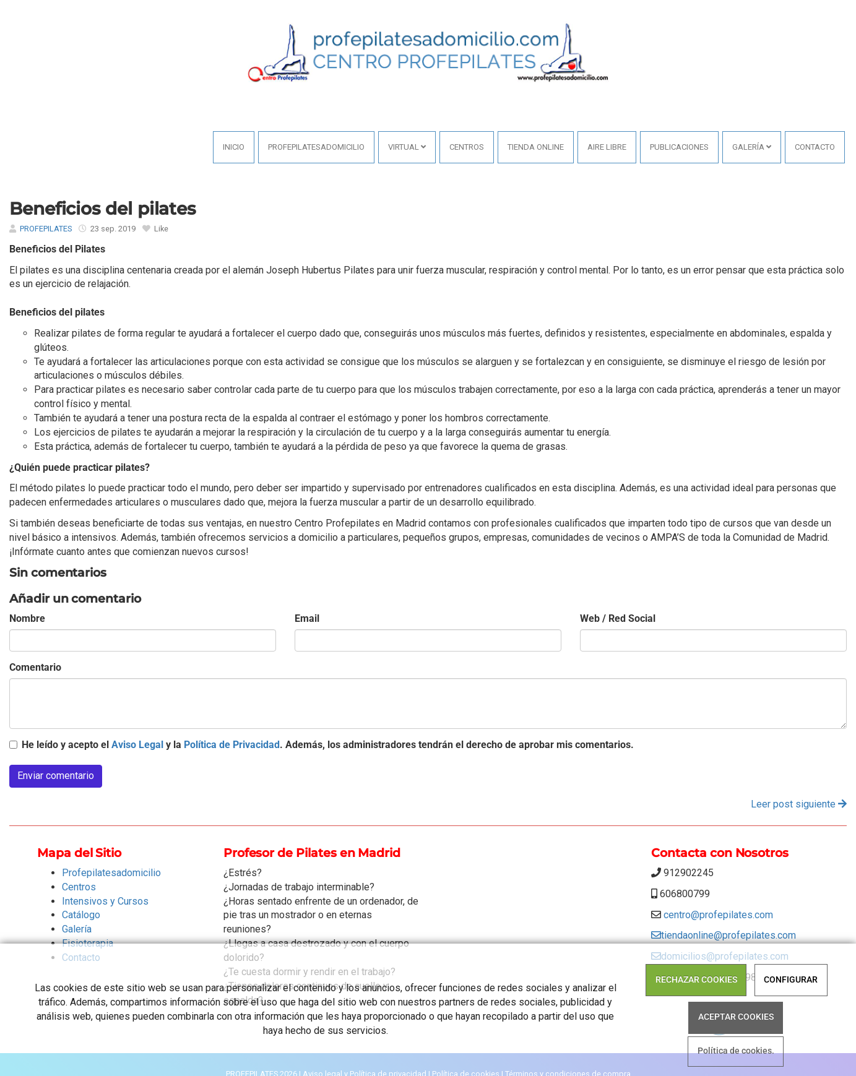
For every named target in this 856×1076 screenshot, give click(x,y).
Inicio (233, 147)
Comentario (35, 667)
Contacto (815, 147)
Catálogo (81, 915)
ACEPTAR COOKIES (736, 1017)
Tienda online (536, 147)
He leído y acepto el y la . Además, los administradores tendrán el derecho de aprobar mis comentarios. (328, 745)
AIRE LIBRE (606, 147)
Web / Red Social (617, 618)
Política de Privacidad (232, 745)
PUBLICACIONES (679, 147)
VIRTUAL (407, 147)
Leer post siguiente (799, 804)
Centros (466, 147)
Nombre (27, 618)
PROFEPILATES (46, 228)
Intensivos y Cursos (105, 901)
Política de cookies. (736, 1051)
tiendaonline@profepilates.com (723, 935)
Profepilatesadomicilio (316, 147)
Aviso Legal (137, 745)
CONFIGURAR (791, 980)
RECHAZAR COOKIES (696, 980)
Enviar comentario (55, 775)
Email (307, 618)
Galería (751, 147)
